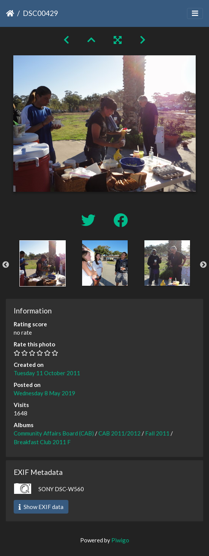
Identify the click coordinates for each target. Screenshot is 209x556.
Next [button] (203, 265)
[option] (42, 263)
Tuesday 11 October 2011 (47, 373)
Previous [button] (6, 265)
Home (10, 13)
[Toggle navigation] (195, 13)
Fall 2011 (157, 433)
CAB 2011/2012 (119, 433)
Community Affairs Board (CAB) (54, 433)
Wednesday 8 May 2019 (44, 393)
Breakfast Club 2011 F (42, 442)
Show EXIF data (41, 506)
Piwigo (120, 540)
